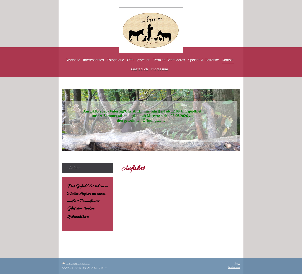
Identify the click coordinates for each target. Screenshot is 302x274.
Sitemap (85, 264)
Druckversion (71, 264)
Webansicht (234, 268)
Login (237, 264)
